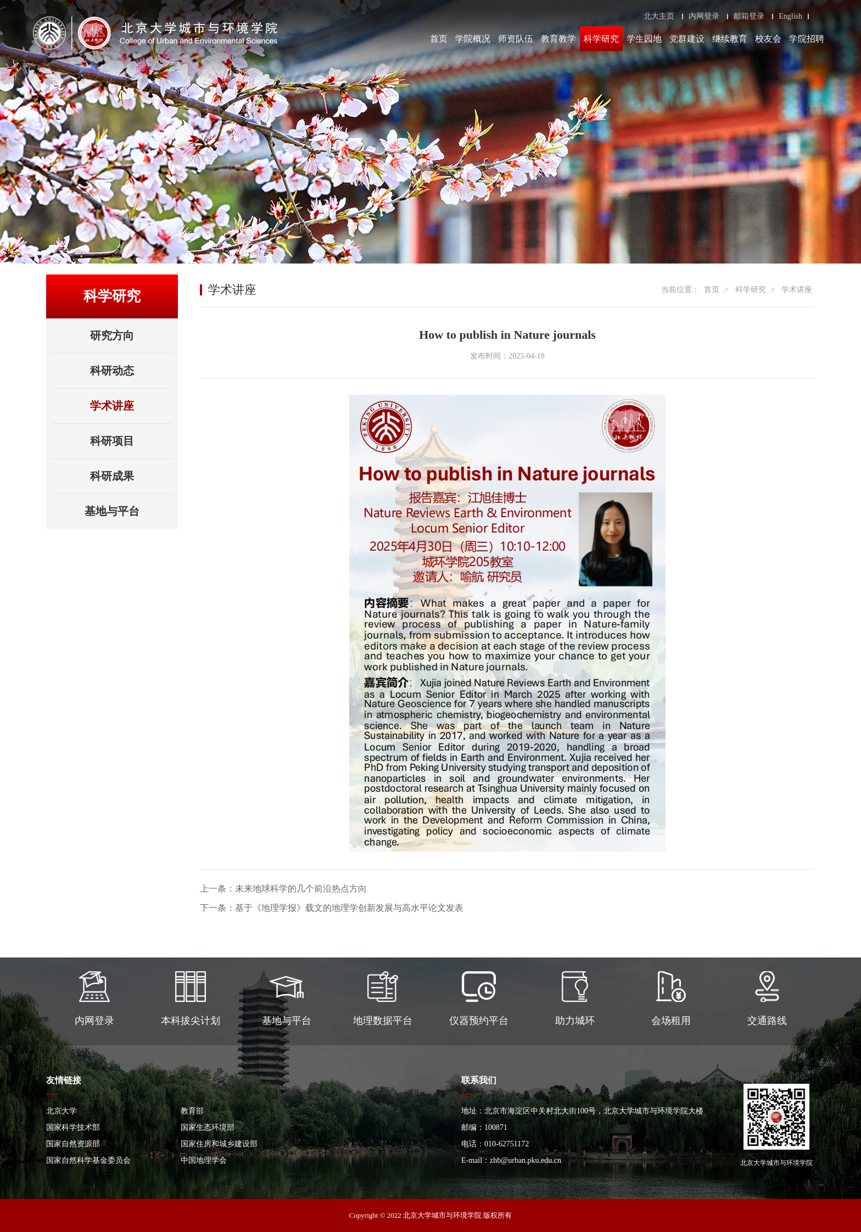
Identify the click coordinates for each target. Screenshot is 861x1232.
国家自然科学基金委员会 (88, 1160)
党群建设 (687, 38)
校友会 (768, 38)
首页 (439, 38)
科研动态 (112, 371)
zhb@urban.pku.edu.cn (525, 1160)
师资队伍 (515, 38)
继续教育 (729, 38)
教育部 (192, 1111)
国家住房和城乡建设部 (219, 1144)
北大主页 (659, 16)
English (790, 16)
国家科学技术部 (73, 1127)
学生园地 (644, 38)
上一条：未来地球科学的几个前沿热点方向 (283, 888)
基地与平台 (128, 511)
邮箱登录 (749, 16)
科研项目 (112, 441)
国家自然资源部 (73, 1144)
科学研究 (601, 38)
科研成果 (131, 476)
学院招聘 (806, 38)
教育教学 (558, 38)
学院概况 (472, 38)
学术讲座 (112, 406)
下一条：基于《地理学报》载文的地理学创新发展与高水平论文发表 (331, 907)
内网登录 (704, 16)
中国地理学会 (204, 1160)
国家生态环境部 (207, 1127)
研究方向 (112, 335)
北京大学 (61, 1111)
